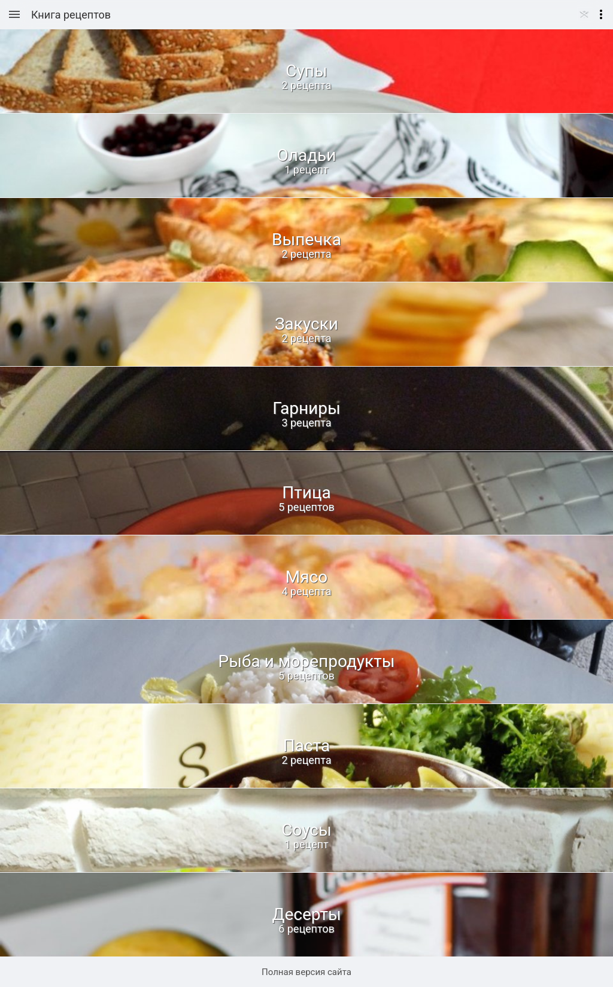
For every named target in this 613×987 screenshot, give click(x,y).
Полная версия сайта (306, 972)
